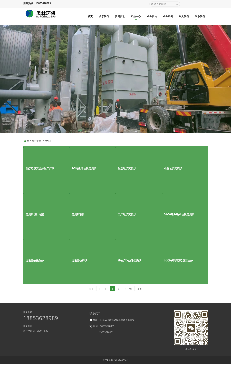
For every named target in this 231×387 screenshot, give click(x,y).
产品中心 (136, 16)
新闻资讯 (120, 16)
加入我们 (184, 16)
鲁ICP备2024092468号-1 (116, 384)
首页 (90, 16)
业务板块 (152, 16)
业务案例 (168, 16)
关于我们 (104, 16)
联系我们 (200, 16)
